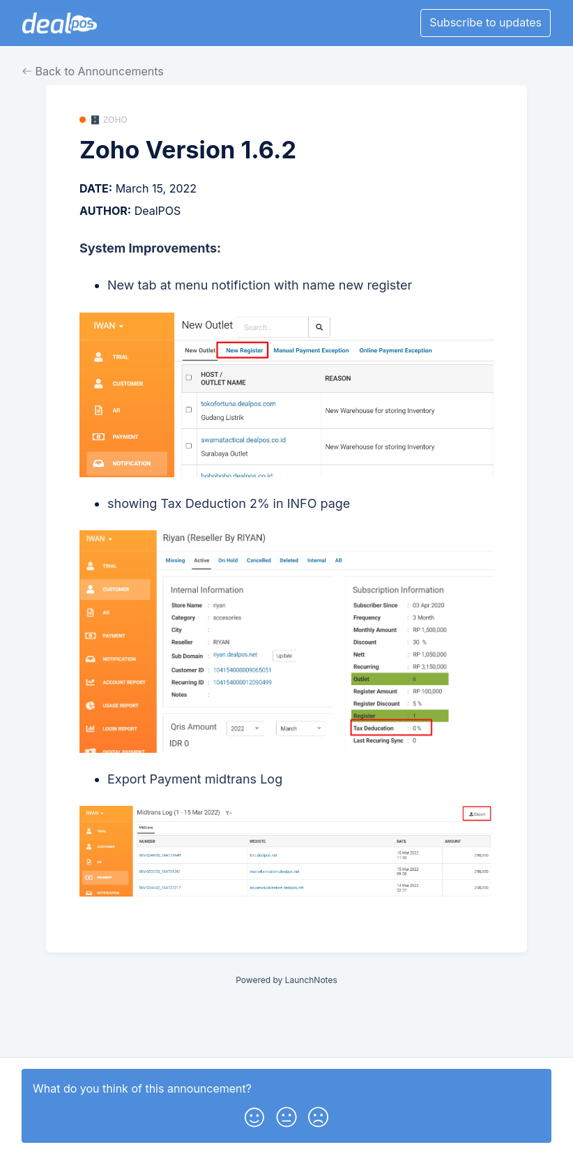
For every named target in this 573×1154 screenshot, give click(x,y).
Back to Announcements (93, 71)
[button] (254, 1114)
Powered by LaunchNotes (286, 980)
